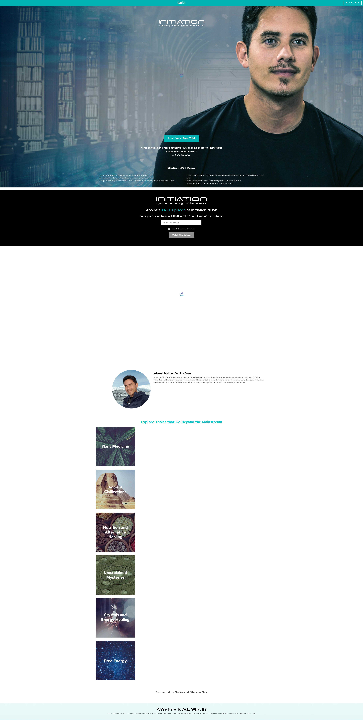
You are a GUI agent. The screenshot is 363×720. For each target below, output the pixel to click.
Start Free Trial (352, 3)
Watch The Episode (181, 235)
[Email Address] (181, 222)
